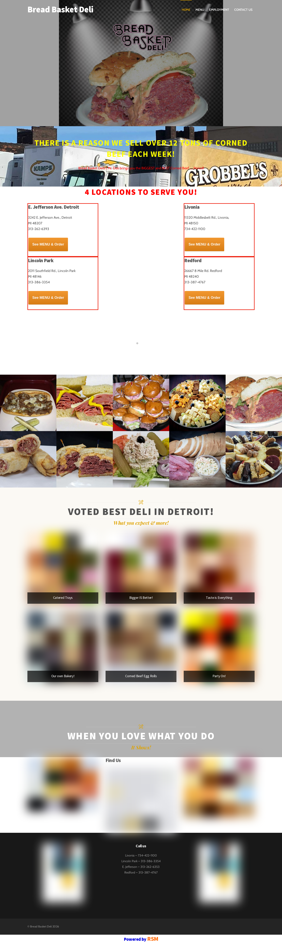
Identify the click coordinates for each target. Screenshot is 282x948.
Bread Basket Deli (41, 926)
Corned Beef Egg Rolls (141, 676)
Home (186, 10)
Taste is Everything (219, 597)
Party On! (219, 676)
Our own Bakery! (63, 676)
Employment (219, 10)
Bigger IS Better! (141, 597)
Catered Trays (63, 597)
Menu (199, 10)
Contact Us (243, 10)
